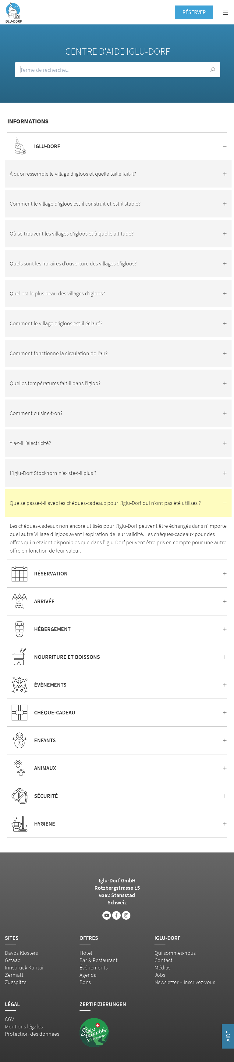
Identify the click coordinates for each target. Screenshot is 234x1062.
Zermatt (14, 974)
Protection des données (32, 1033)
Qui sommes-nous (175, 952)
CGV (9, 1019)
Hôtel (86, 952)
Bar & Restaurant (99, 960)
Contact (163, 960)
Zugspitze (16, 982)
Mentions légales (24, 1026)
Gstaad (13, 960)
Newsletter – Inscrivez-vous (184, 982)
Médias (162, 967)
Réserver (194, 12)
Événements (94, 967)
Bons (85, 982)
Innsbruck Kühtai (24, 967)
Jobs (159, 974)
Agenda (88, 974)
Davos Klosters (21, 952)
